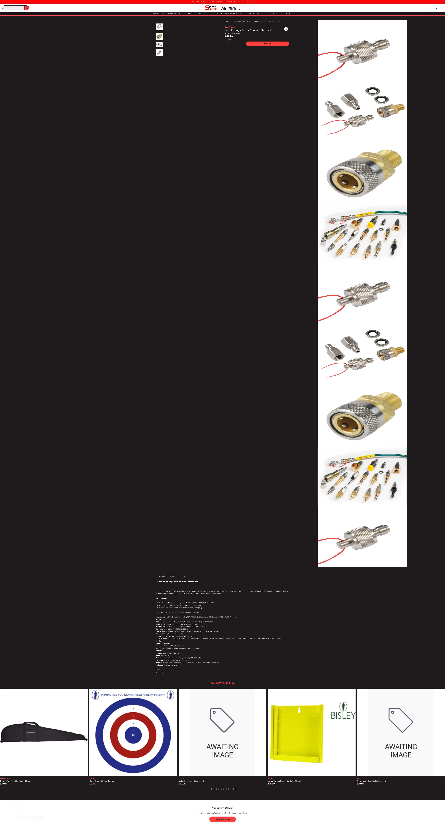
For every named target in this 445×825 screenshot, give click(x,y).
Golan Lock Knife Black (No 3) (191, 781)
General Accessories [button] (213, 13)
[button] (436, 8)
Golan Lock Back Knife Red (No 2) (371, 781)
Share (158, 670)
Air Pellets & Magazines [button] (172, 13)
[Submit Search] (26, 7)
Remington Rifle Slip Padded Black (15, 781)
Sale (264, 13)
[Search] (15, 7)
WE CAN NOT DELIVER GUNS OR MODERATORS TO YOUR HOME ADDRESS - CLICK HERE (222, 2)
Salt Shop (273, 13)
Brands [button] (156, 13)
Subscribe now (222, 819)
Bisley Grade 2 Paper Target (101, 781)
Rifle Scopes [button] (254, 13)
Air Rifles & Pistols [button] (193, 13)
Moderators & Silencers (235, 13)
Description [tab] (161, 576)
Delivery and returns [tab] (177, 576)
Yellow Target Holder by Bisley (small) (284, 781)
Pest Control (286, 13)
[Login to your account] (430, 8)
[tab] (209, 789)
